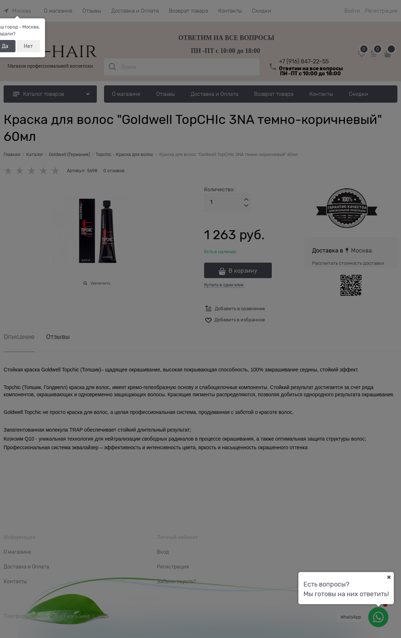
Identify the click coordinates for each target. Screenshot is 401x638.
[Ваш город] (388, 577)
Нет (28, 46)
